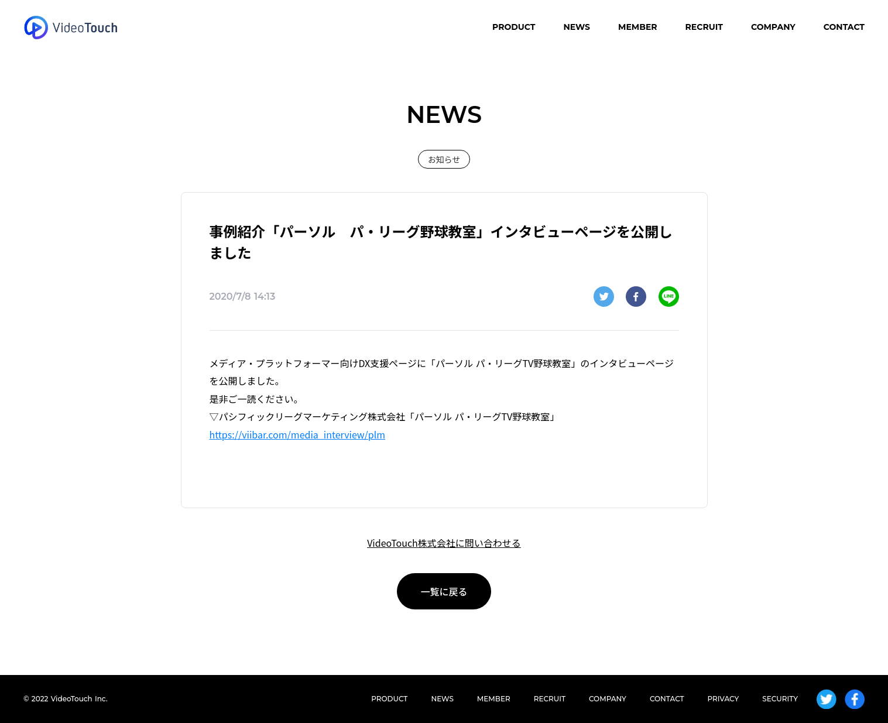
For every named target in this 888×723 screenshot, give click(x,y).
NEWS (576, 27)
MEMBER (637, 27)
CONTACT (844, 27)
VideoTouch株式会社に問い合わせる (444, 542)
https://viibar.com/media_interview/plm (298, 434)
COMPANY (773, 27)
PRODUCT (513, 27)
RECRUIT (704, 27)
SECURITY (780, 698)
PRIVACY (723, 698)
